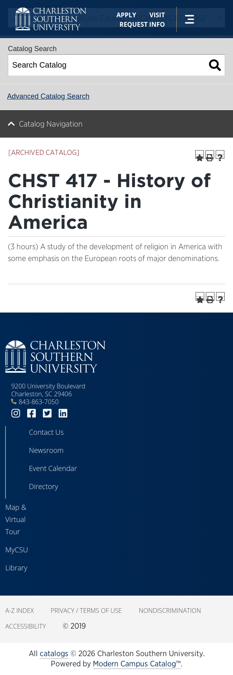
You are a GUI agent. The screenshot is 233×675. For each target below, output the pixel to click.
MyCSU (16, 549)
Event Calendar (53, 468)
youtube (78, 413)
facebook (31, 413)
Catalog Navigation (51, 124)
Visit (157, 15)
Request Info (142, 24)
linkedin (63, 413)
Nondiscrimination (170, 610)
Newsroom (46, 450)
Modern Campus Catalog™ (137, 663)
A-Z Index (19, 610)
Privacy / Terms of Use (86, 610)
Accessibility (25, 626)
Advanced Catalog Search (48, 96)
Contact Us (46, 432)
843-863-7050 (38, 401)
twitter (47, 413)
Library (16, 567)
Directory (43, 486)
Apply (126, 15)
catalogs (54, 653)
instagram (15, 413)
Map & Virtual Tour (15, 519)
